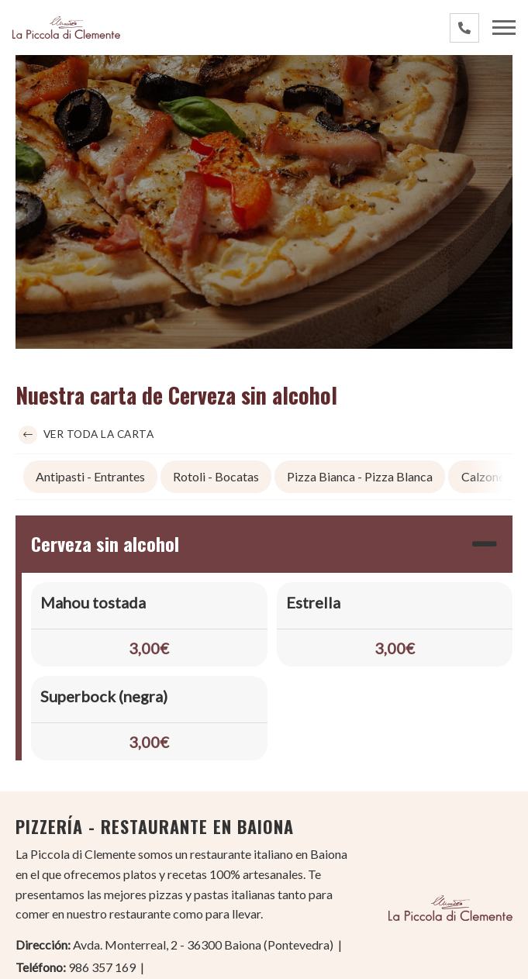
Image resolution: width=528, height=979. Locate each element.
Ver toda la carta (86, 435)
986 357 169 (102, 967)
